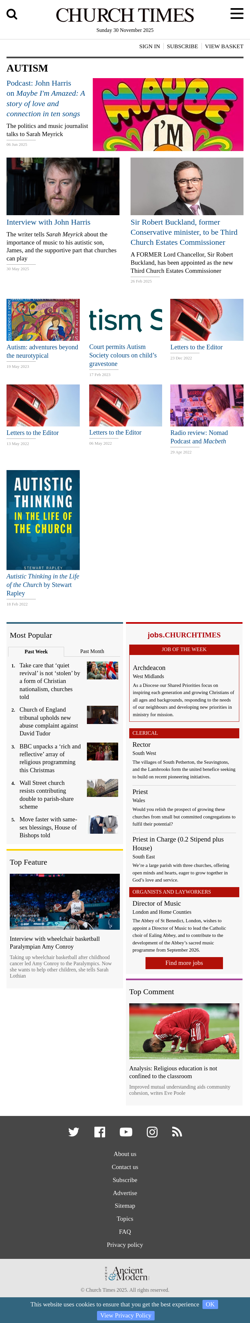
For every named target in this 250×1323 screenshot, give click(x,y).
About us (125, 1153)
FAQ (125, 1231)
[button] (75, 1134)
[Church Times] (125, 21)
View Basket (224, 46)
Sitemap (125, 1205)
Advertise (125, 1193)
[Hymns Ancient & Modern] (125, 1282)
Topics (125, 1218)
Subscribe (125, 1180)
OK (210, 1304)
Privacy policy (125, 1244)
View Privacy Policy (125, 1315)
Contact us (125, 1166)
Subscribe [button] (182, 46)
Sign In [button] (149, 46)
